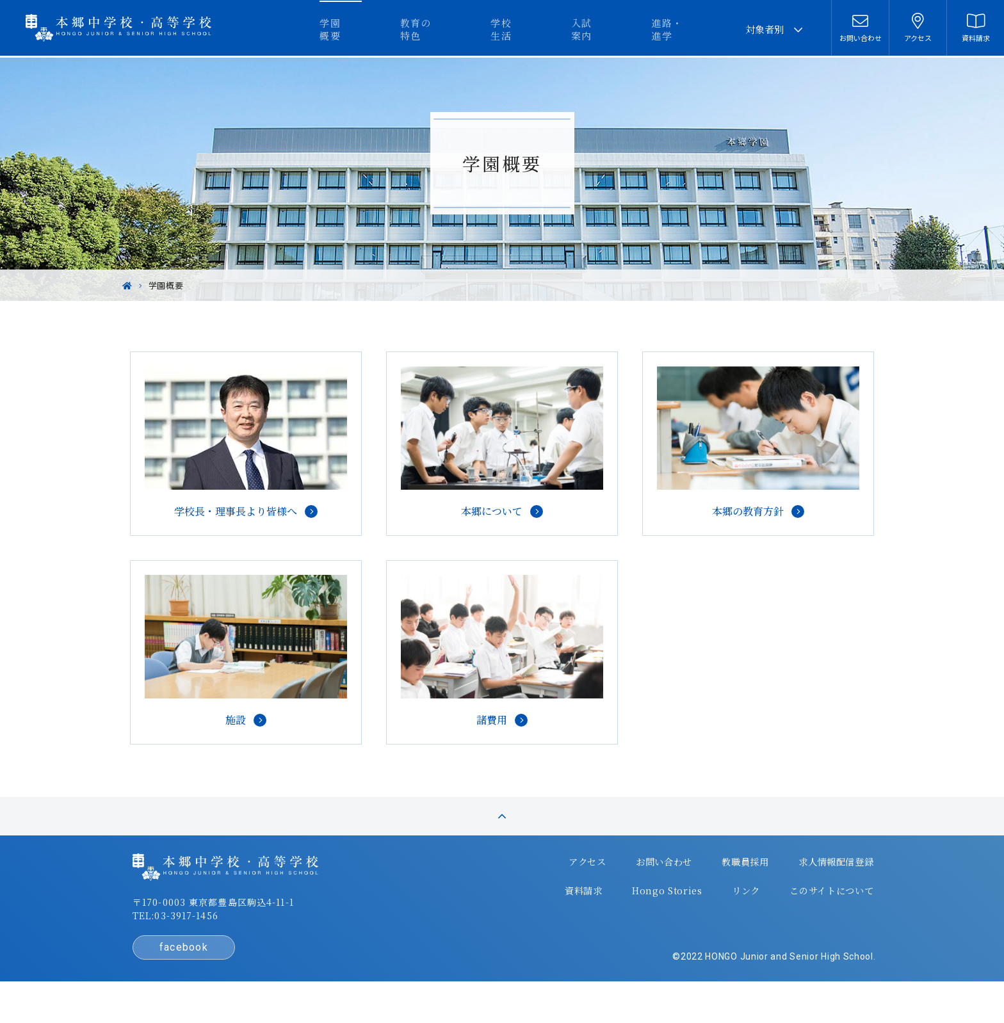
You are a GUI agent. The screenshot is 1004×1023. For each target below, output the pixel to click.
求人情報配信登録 (798, 884)
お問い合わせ (627, 884)
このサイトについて (793, 909)
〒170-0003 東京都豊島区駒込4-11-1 (246, 927)
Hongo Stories (630, 909)
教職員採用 (708, 884)
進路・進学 (690, 29)
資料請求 (548, 909)
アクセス (551, 884)
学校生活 (549, 29)
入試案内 (617, 29)
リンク (708, 909)
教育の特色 (476, 29)
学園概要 (403, 29)
